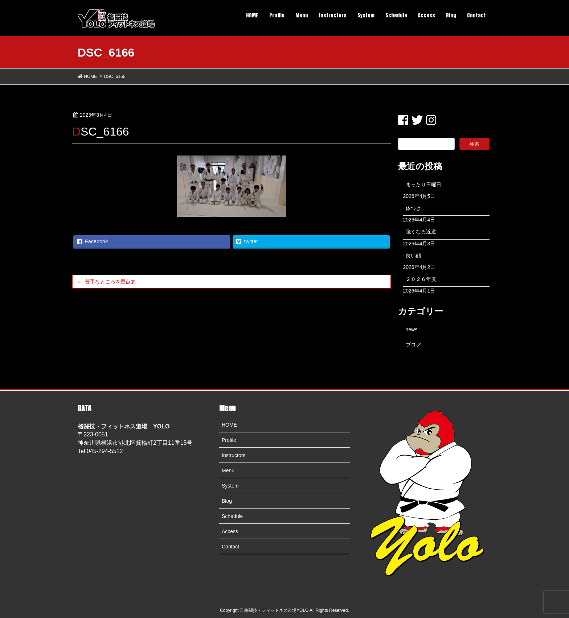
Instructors (233, 455)
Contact (230, 546)
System (230, 486)
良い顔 (413, 255)
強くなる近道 (421, 232)
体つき (413, 208)
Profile (229, 440)
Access (230, 531)
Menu (228, 470)
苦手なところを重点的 (110, 282)
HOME (229, 425)
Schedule (232, 516)
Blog (227, 501)
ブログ (413, 345)
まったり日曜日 (423, 184)
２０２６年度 (421, 279)
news (412, 329)
